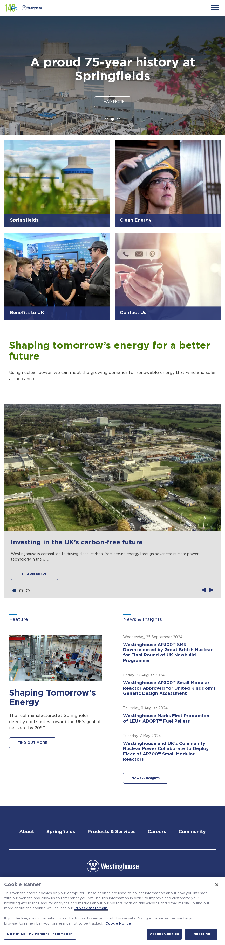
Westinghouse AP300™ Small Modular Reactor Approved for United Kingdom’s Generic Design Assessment (169, 688)
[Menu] (214, 7)
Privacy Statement (91, 908)
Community (192, 832)
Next (211, 589)
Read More (113, 102)
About (26, 832)
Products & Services (111, 832)
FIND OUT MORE (32, 743)
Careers (157, 832)
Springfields (60, 832)
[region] (112, 911)
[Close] (216, 885)
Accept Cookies (164, 934)
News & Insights (146, 778)
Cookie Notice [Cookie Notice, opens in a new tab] (118, 923)
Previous (204, 589)
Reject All (201, 934)
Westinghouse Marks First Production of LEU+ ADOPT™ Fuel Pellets (166, 718)
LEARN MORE (34, 574)
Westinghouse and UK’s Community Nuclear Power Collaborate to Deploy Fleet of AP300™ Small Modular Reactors (166, 751)
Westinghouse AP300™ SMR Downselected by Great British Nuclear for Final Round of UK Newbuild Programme (168, 652)
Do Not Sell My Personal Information (40, 934)
